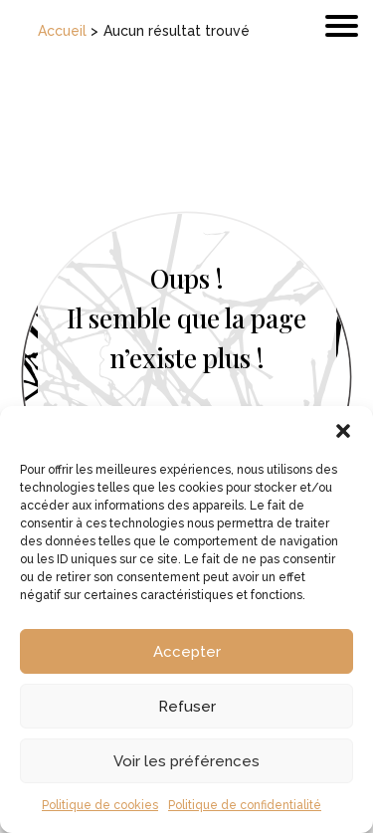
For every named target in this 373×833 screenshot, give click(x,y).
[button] (343, 431)
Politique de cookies (100, 805)
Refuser (187, 707)
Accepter (187, 652)
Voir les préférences (186, 761)
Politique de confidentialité (244, 805)
